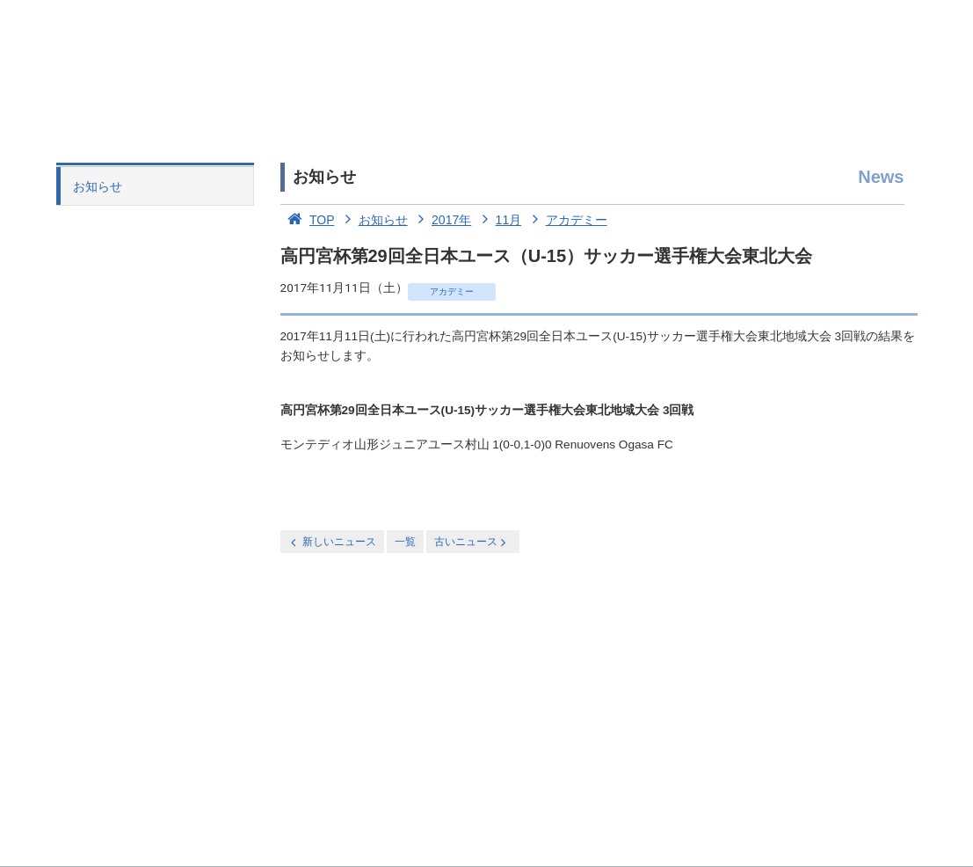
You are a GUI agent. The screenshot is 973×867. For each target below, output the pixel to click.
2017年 (441, 220)
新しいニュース (332, 542)
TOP (307, 220)
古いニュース (471, 542)
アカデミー (566, 220)
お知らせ (97, 186)
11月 (498, 220)
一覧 (405, 542)
